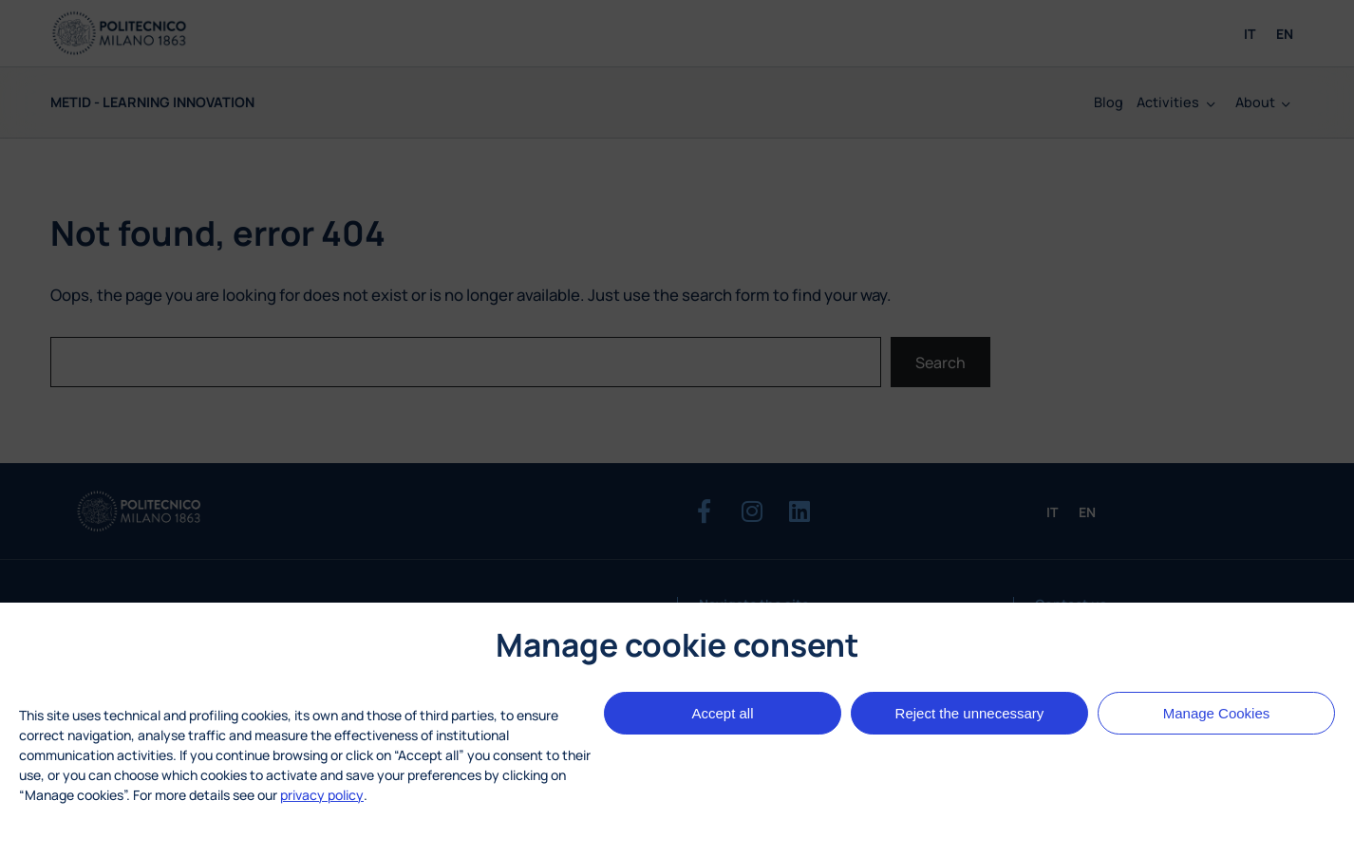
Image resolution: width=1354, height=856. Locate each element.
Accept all (722, 713)
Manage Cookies (1216, 713)
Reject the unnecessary (969, 713)
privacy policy (322, 795)
